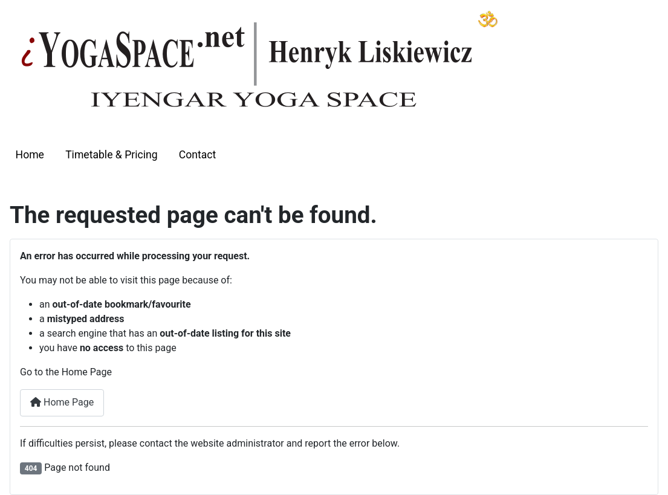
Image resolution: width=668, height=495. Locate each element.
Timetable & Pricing (111, 155)
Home (30, 155)
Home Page (62, 402)
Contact (197, 155)
